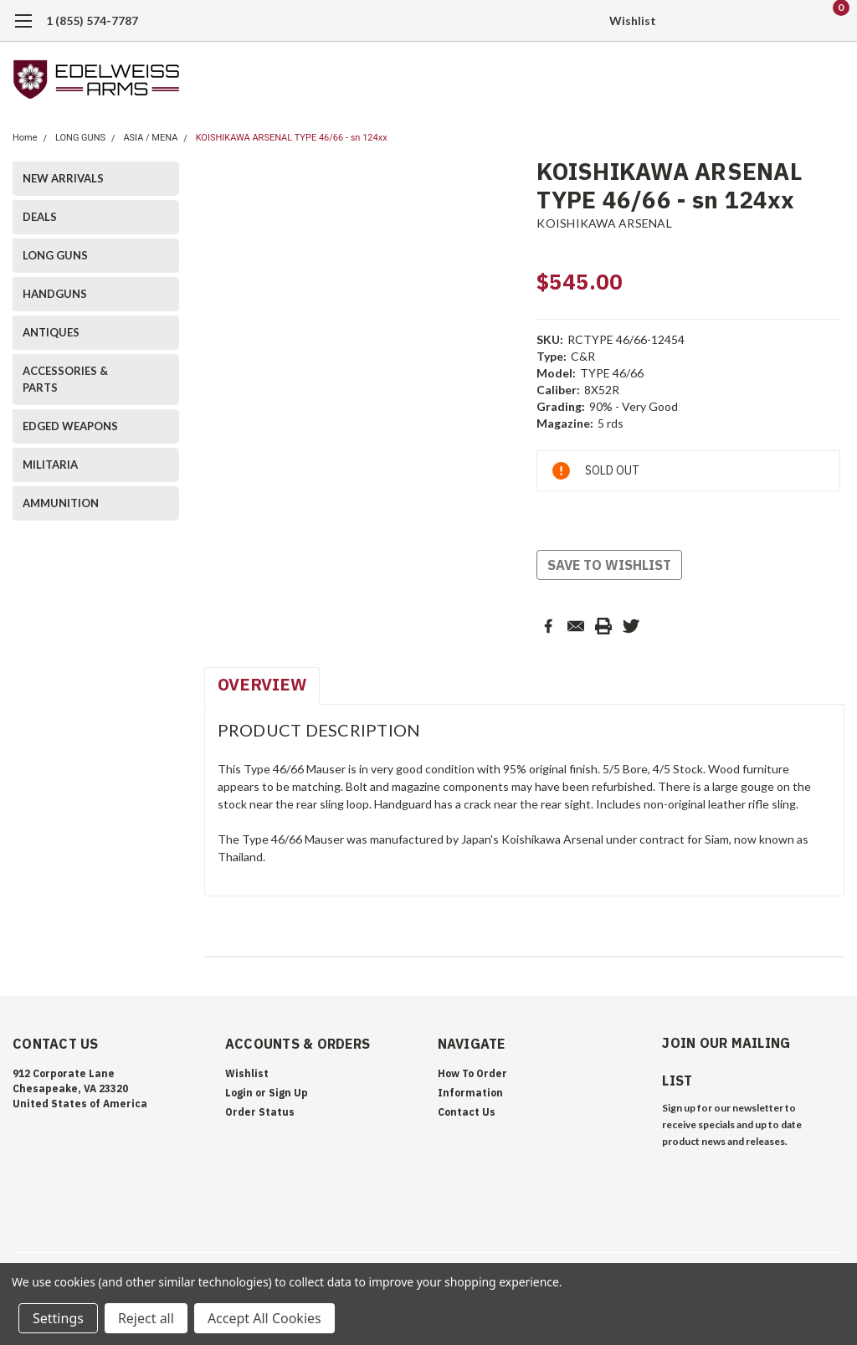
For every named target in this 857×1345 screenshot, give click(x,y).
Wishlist (632, 20)
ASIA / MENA (150, 137)
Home (25, 137)
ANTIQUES (51, 332)
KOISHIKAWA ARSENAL (604, 223)
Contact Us (466, 1112)
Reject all (146, 1318)
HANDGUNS (55, 293)
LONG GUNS (80, 137)
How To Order (472, 1073)
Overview (262, 684)
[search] (746, 21)
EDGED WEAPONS (70, 426)
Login (239, 1092)
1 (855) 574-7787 (92, 20)
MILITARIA (50, 464)
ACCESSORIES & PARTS (65, 379)
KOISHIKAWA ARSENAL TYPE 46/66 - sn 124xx (291, 137)
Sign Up (288, 1092)
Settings (58, 1318)
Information (470, 1092)
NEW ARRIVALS (63, 178)
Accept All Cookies (264, 1318)
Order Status (260, 1112)
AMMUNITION (61, 503)
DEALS (40, 216)
